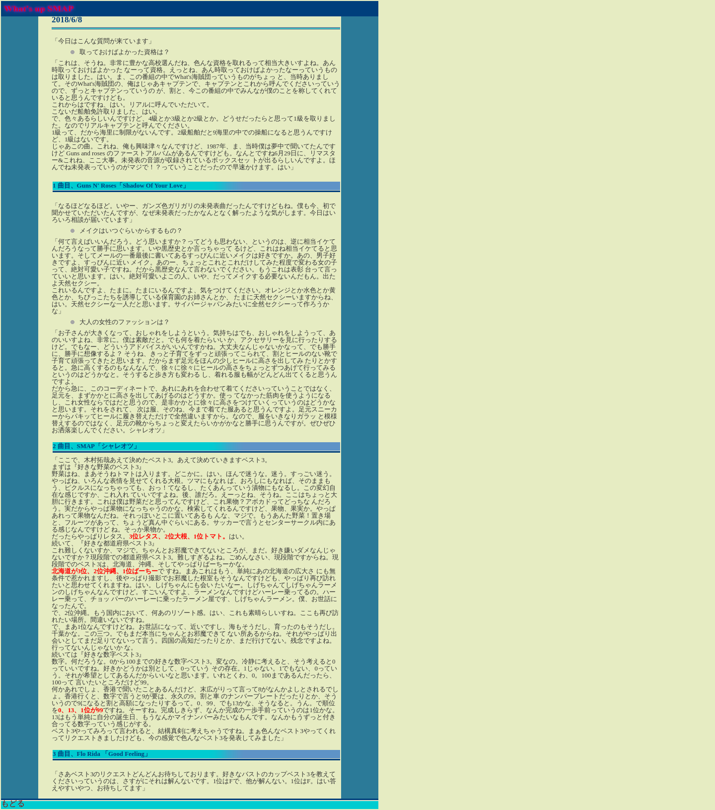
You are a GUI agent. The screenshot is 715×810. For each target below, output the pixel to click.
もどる (13, 803)
